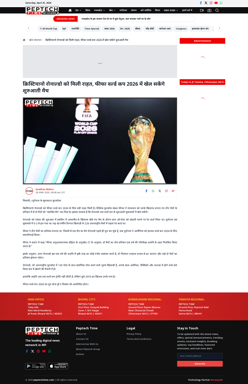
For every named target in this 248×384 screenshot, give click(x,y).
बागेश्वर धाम (164, 28)
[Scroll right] (219, 28)
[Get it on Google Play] (35, 366)
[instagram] (38, 351)
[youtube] (44, 351)
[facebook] (26, 351)
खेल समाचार (35, 40)
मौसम (137, 28)
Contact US (82, 338)
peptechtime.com (44, 379)
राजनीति (75, 28)
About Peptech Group (88, 349)
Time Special (91, 28)
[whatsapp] (49, 351)
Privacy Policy (134, 333)
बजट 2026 (109, 28)
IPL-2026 (125, 28)
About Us (81, 333)
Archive (80, 354)
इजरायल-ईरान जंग (200, 28)
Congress (181, 28)
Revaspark (217, 379)
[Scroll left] (28, 28)
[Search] (217, 10)
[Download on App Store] (58, 366)
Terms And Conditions (139, 338)
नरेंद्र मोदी (150, 28)
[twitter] (32, 351)
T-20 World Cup (48, 28)
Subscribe (200, 363)
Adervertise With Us (87, 344)
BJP (64, 28)
